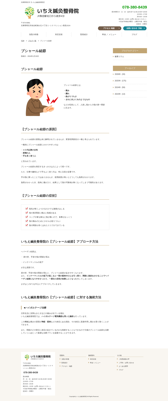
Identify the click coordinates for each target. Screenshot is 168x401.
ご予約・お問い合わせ (126, 363)
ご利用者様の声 (124, 359)
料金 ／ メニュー (109, 34)
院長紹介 (84, 34)
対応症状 (59, 34)
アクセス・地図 (66, 366)
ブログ (134, 34)
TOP (22, 41)
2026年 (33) (120, 74)
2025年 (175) (120, 81)
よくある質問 (123, 366)
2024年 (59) (120, 87)
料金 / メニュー (95, 363)
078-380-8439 (30, 372)
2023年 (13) (120, 94)
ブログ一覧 (32, 41)
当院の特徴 (33, 34)
